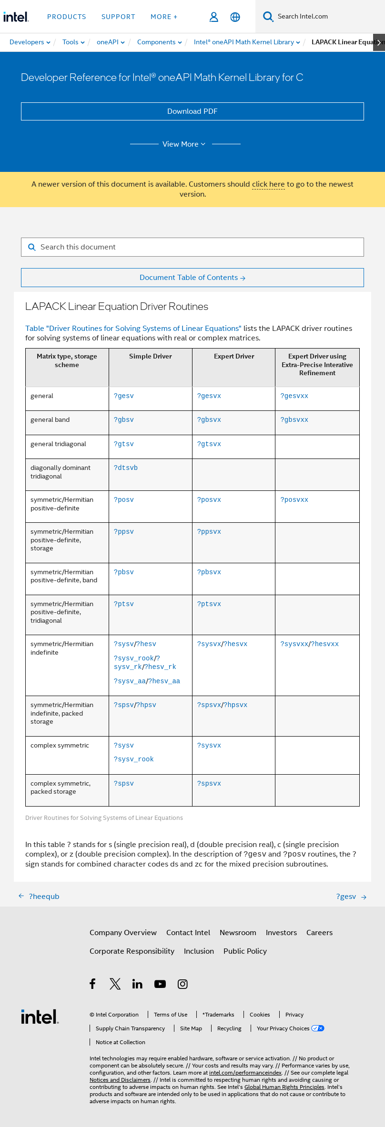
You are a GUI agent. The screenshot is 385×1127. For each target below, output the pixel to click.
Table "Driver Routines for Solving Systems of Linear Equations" (133, 328)
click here (268, 184)
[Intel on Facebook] (93, 985)
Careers (319, 933)
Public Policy (245, 951)
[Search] (268, 16)
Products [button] (66, 16)
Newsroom (238, 933)
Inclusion (199, 951)
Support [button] (118, 16)
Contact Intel (188, 933)
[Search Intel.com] (329, 16)
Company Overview (123, 933)
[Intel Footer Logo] (40, 1016)
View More (185, 144)
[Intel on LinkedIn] (138, 985)
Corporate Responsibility (132, 951)
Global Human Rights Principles (284, 1086)
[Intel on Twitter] (115, 985)
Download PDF (192, 111)
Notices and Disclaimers (120, 1079)
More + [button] (164, 16)
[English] (235, 16)
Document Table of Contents (189, 277)
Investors (281, 933)
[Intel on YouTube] (160, 985)
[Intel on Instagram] (183, 985)
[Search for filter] (192, 247)
